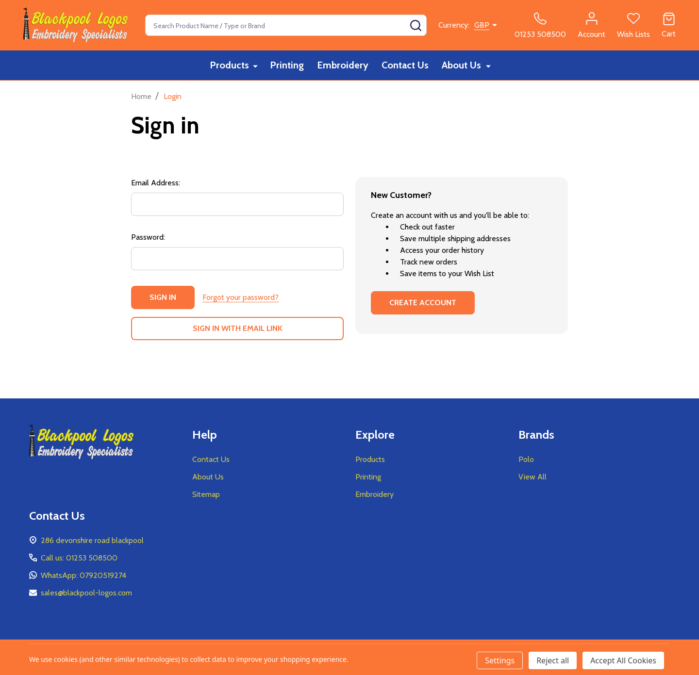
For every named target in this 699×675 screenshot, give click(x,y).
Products (230, 65)
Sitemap (206, 494)
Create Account (422, 302)
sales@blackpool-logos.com (86, 592)
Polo (526, 459)
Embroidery (343, 65)
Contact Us (406, 65)
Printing (287, 65)
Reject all (552, 660)
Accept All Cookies (623, 660)
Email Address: (155, 182)
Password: (148, 237)
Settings (500, 660)
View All (532, 476)
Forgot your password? (240, 297)
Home (141, 96)
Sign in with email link (238, 328)
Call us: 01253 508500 (79, 557)
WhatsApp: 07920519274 (83, 575)
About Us (463, 65)
